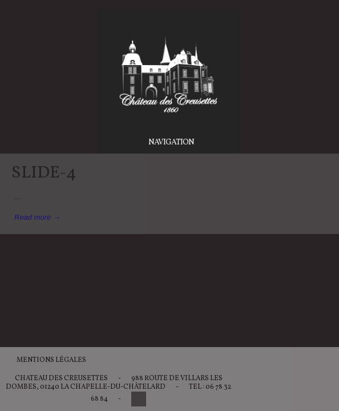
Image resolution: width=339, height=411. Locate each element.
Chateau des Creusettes (61, 378)
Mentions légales (51, 360)
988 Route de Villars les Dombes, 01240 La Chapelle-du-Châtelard (114, 383)
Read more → (37, 217)
